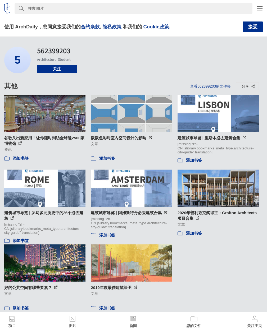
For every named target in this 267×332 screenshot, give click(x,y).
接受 (252, 26)
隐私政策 (111, 26)
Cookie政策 (156, 26)
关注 (57, 69)
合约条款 (90, 26)
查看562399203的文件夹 (210, 86)
